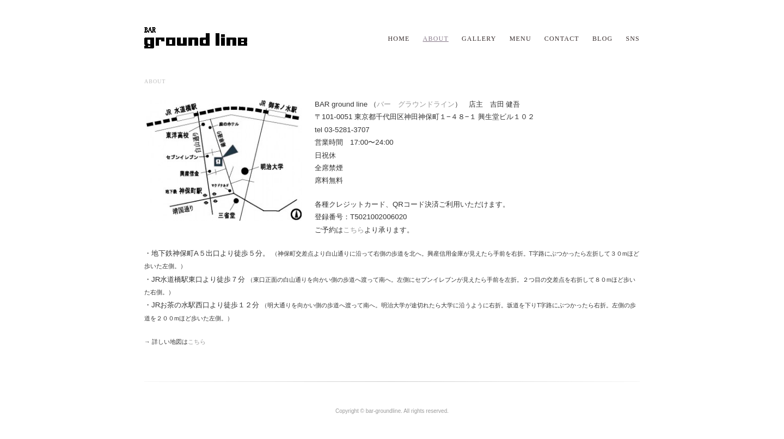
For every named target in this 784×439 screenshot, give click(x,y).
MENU (520, 38)
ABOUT (436, 38)
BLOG (602, 38)
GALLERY (479, 38)
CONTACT (561, 38)
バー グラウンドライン (416, 104)
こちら (353, 230)
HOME (398, 38)
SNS (633, 38)
